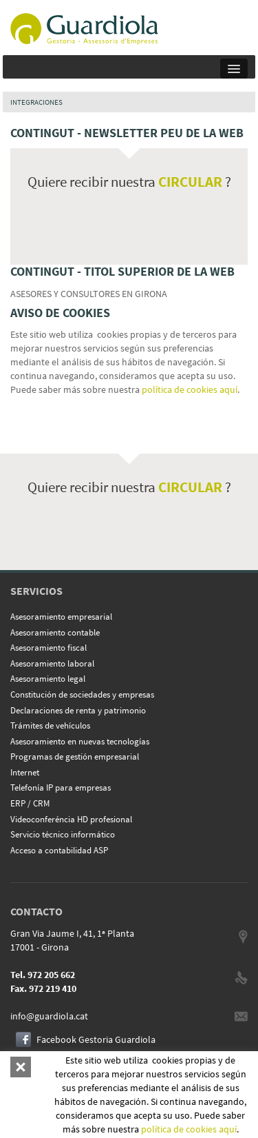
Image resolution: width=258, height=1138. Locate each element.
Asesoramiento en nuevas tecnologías (79, 741)
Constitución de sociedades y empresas (82, 694)
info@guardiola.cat (49, 1016)
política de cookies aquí (189, 389)
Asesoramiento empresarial (61, 616)
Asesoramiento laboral (52, 663)
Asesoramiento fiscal (48, 647)
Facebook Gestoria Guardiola (95, 1039)
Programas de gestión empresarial (74, 756)
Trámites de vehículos (50, 725)
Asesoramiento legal (47, 678)
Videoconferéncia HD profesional (71, 819)
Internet (24, 772)
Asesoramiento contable (55, 632)
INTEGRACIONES (36, 102)
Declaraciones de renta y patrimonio (78, 710)
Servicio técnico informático (62, 834)
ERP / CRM (30, 803)
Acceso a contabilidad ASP (59, 850)
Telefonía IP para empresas (60, 787)
